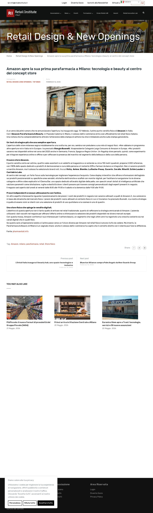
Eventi (76, 13)
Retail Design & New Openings (19, 82)
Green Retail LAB (102, 13)
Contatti (58, 497)
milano (22, 244)
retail (41, 244)
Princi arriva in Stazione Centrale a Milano (75, 322)
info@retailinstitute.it (18, 3)
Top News (36, 82)
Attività (57, 493)
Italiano (126, 1)
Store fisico (50, 244)
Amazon (14, 244)
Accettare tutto (46, 503)
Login (64, 3)
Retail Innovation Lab (130, 13)
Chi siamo (58, 489)
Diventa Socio (77, 3)
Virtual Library (118, 3)
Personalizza (14, 503)
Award (115, 13)
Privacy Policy (96, 497)
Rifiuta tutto (29, 503)
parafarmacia (32, 244)
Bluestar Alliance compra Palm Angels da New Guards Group (108, 263)
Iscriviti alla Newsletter (97, 3)
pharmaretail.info (20, 231)
